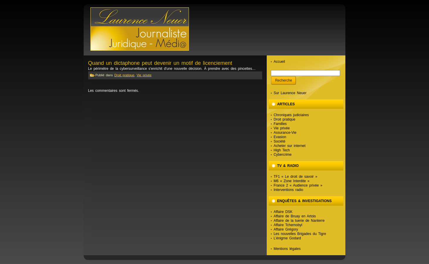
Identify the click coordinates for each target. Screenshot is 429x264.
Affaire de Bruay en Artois (294, 216)
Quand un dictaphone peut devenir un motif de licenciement (160, 63)
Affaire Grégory (285, 229)
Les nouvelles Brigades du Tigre (299, 234)
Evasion (279, 137)
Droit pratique (124, 75)
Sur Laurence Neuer (289, 93)
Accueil (279, 62)
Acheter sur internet (289, 146)
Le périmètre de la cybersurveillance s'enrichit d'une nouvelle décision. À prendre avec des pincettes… (172, 69)
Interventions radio (288, 190)
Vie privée (144, 75)
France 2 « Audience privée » (297, 185)
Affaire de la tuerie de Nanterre (299, 221)
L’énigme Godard (287, 238)
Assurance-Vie (284, 133)
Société (279, 141)
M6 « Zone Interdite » (291, 181)
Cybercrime (282, 155)
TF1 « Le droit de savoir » (295, 177)
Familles (280, 124)
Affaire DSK (282, 212)
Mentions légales (286, 249)
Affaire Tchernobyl (287, 225)
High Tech (281, 150)
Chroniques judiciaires (291, 115)
